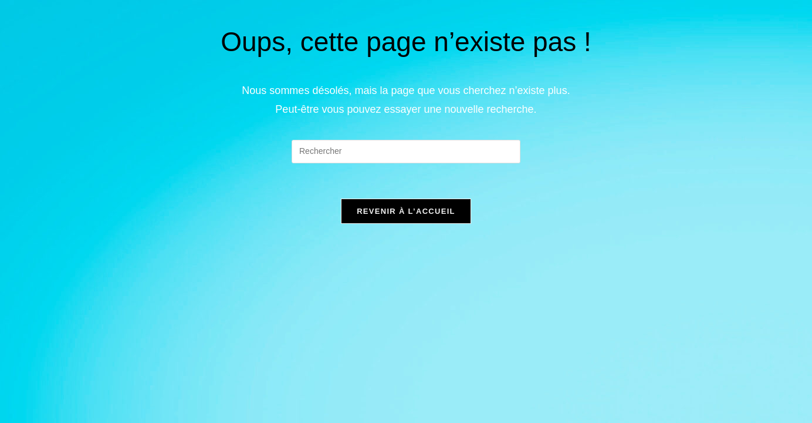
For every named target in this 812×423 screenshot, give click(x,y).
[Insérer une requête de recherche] (406, 151)
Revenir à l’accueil (406, 211)
